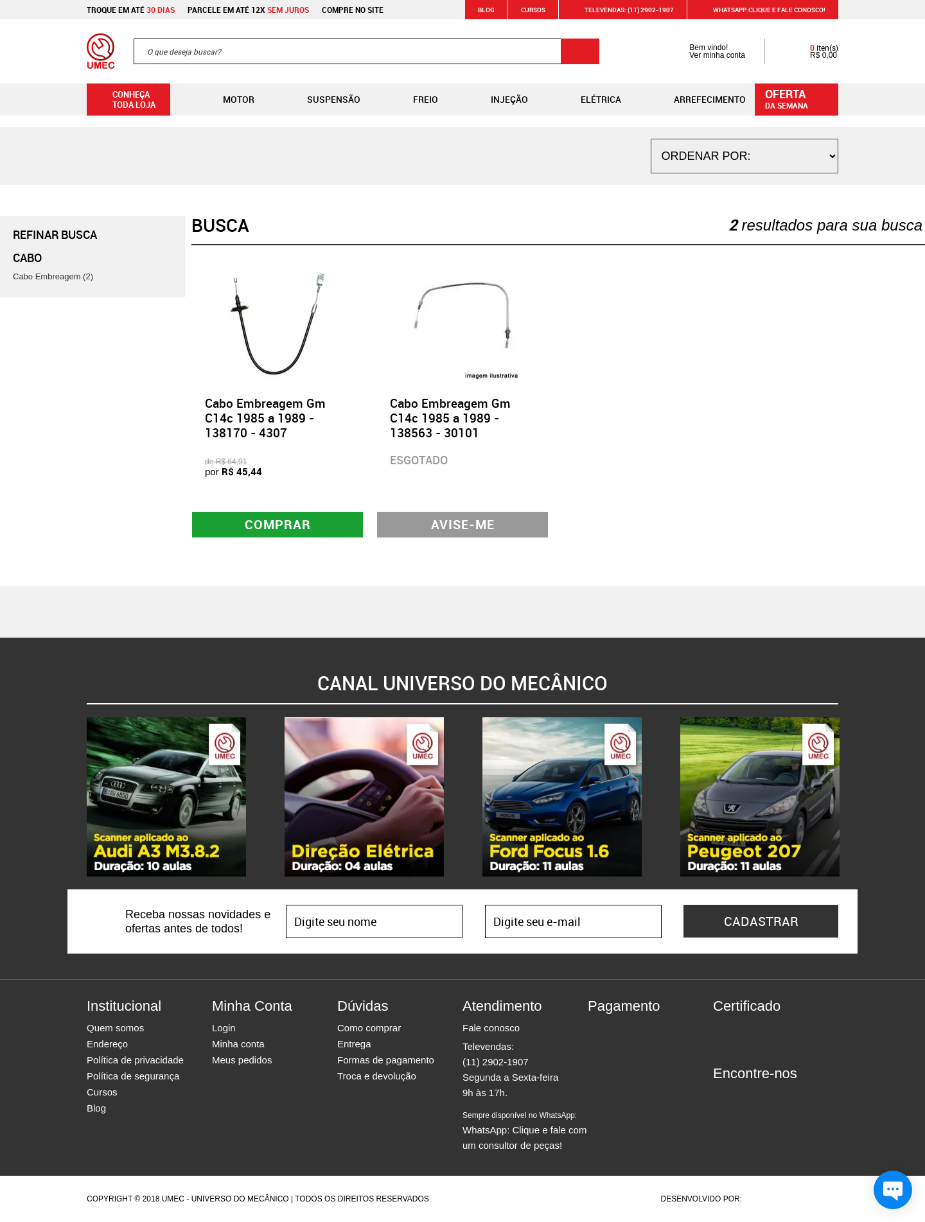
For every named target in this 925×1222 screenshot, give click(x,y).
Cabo (27, 257)
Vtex (813, 1199)
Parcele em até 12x (248, 9)
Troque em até (131, 9)
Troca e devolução (376, 1075)
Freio (415, 99)
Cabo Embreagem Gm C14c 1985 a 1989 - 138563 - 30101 (450, 418)
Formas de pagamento (385, 1059)
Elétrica (590, 99)
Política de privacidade (135, 1059)
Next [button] (848, 797)
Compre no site (352, 9)
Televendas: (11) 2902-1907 (621, 9)
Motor (228, 99)
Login (224, 1027)
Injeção (499, 99)
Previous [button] (77, 797)
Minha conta (238, 1043)
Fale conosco (491, 1027)
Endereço (107, 1043)
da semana (798, 98)
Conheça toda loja (124, 99)
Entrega (354, 1043)
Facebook (722, 1096)
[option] (166, 796)
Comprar (278, 524)
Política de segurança (133, 1075)
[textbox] (366, 51)
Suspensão (323, 99)
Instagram (745, 1096)
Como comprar (369, 1027)
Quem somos (115, 1027)
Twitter (767, 1096)
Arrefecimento (699, 99)
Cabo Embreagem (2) (53, 276)
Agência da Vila (766, 1199)
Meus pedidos (242, 1059)
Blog (486, 9)
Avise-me (463, 524)
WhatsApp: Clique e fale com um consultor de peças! (524, 1131)
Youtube (790, 1096)
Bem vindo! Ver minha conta (704, 51)
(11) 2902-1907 (496, 1061)
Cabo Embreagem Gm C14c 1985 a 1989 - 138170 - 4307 (265, 418)
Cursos (533, 9)
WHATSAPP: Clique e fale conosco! (761, 9)
